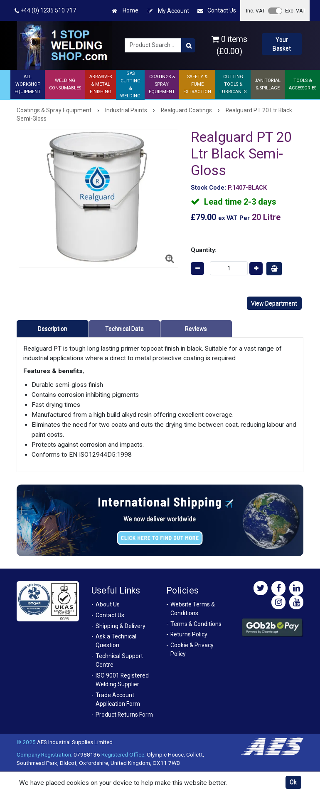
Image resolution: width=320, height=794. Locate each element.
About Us (108, 604)
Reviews (196, 328)
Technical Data (124, 328)
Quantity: (204, 250)
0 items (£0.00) (229, 45)
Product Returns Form (124, 714)
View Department (274, 303)
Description (52, 328)
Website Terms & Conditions (192, 608)
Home (125, 10)
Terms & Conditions (196, 624)
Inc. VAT (255, 10)
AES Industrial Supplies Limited (75, 742)
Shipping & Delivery (120, 626)
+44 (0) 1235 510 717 (45, 10)
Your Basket (282, 44)
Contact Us (216, 10)
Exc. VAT (295, 10)
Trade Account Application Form (118, 699)
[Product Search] (188, 45)
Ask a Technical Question (116, 640)
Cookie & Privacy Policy (192, 649)
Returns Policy (188, 634)
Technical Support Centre (119, 660)
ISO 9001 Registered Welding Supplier (122, 680)
